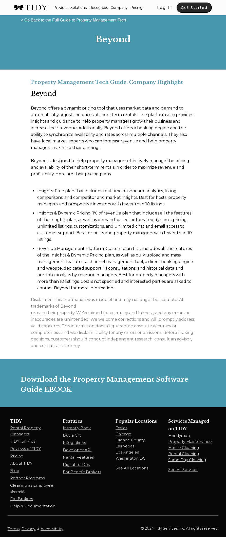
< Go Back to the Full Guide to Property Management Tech (73, 20)
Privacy (28, 528)
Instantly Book (77, 427)
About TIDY (21, 463)
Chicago (123, 434)
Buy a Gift (72, 435)
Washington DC (131, 458)
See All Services (183, 469)
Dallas (121, 427)
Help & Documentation (32, 506)
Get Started (194, 7)
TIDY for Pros (22, 441)
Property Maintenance (190, 441)
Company (119, 7)
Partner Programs (27, 478)
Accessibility (52, 528)
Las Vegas (125, 446)
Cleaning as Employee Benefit (31, 488)
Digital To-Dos (76, 464)
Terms (14, 528)
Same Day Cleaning (187, 459)
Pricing (136, 7)
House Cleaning (183, 447)
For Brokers (21, 498)
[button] (60, 7)
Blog (14, 470)
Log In (165, 7)
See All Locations (132, 468)
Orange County (130, 440)
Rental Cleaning (183, 453)
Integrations (74, 442)
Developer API (77, 449)
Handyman (179, 435)
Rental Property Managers (25, 430)
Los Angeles (127, 452)
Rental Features (78, 457)
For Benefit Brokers (82, 471)
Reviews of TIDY (25, 448)
